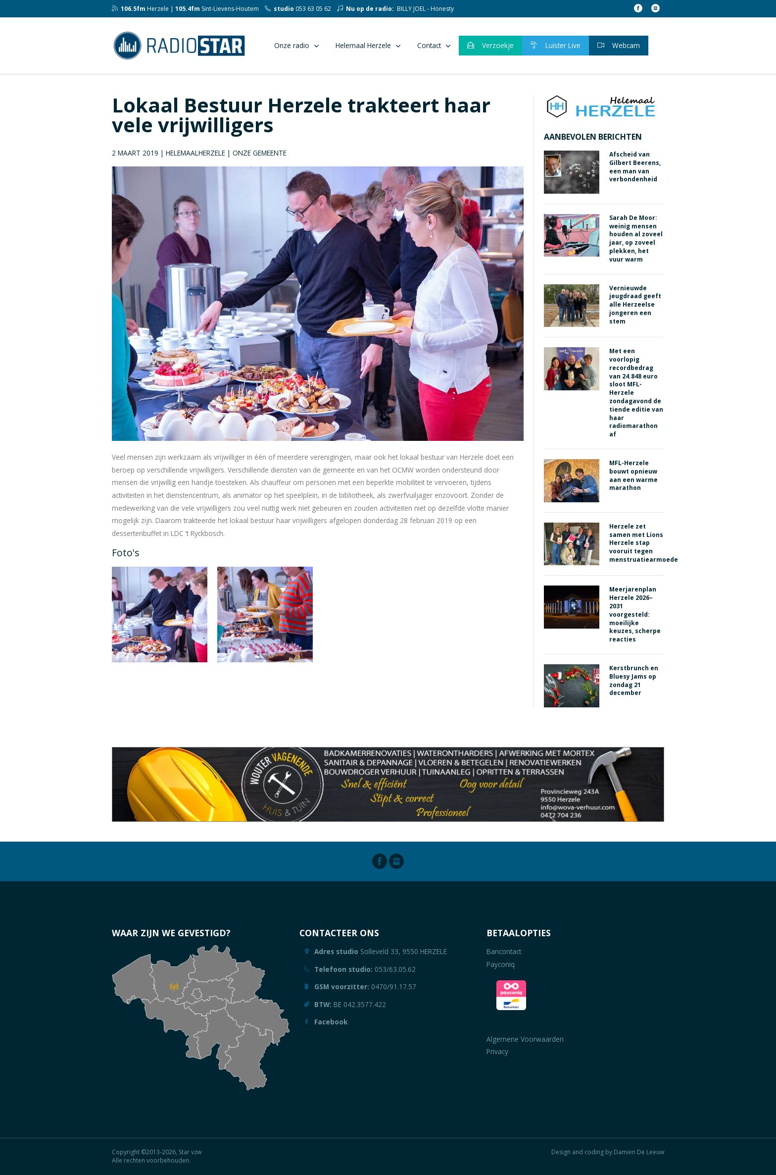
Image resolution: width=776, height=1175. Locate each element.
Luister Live (556, 45)
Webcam (618, 45)
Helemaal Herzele (363, 45)
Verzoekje (490, 45)
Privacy (497, 1051)
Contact (429, 45)
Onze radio (291, 45)
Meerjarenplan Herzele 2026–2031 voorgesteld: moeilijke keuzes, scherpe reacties (635, 614)
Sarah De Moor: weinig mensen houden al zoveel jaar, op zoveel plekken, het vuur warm (636, 239)
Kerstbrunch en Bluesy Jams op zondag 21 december (633, 680)
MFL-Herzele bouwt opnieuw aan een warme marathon (633, 475)
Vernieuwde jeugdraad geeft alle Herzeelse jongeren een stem (635, 304)
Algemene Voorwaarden (525, 1039)
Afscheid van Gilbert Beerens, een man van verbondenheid (635, 166)
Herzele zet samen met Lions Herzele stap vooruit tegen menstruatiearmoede (643, 543)
